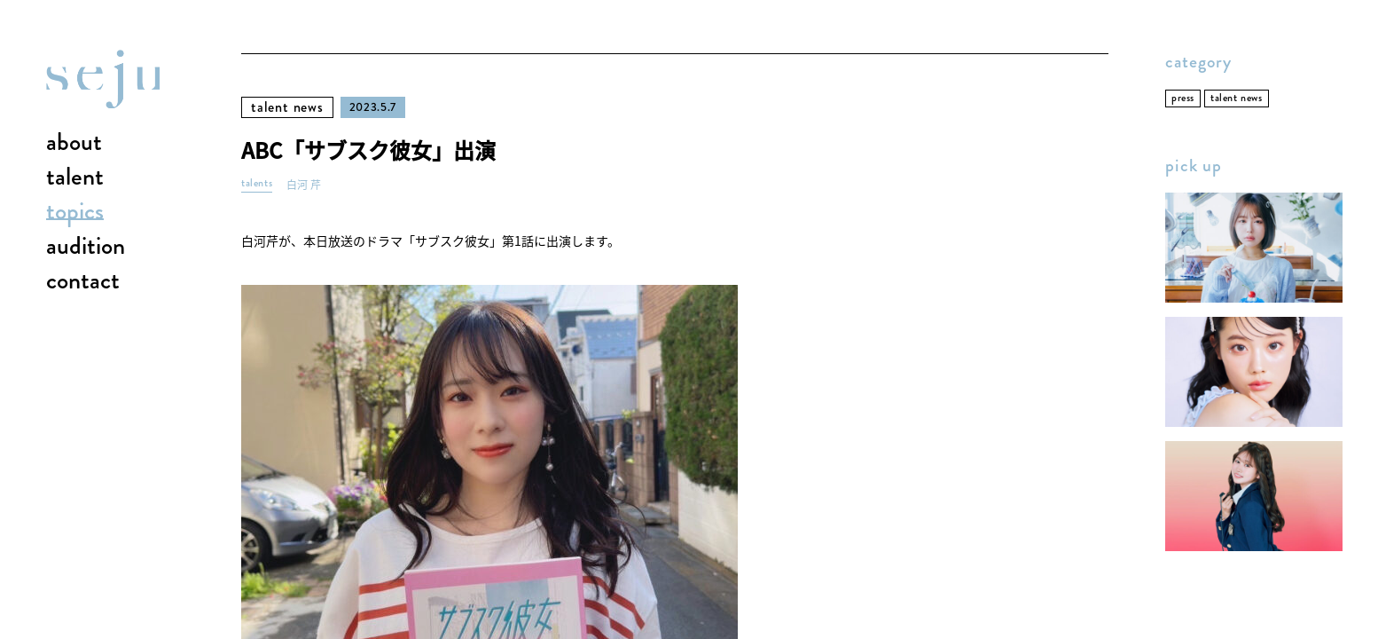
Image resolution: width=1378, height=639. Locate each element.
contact (83, 281)
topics (75, 212)
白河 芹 (303, 185)
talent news (287, 107)
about (74, 143)
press (1182, 98)
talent (75, 177)
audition (85, 246)
